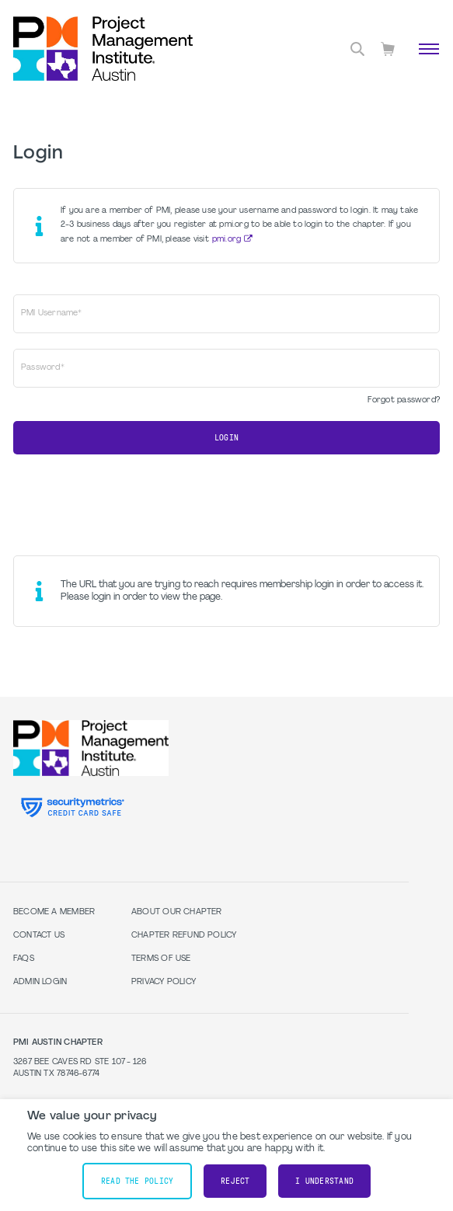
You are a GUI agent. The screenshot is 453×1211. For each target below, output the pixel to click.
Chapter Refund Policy (183, 935)
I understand (324, 1181)
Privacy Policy (163, 982)
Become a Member (54, 912)
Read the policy (137, 1181)
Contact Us (38, 935)
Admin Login (40, 982)
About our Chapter (176, 912)
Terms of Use (161, 959)
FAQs (23, 959)
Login (226, 437)
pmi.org (226, 239)
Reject (235, 1181)
